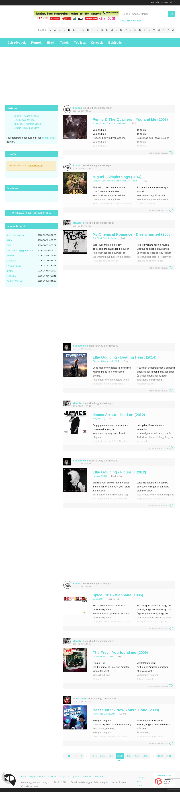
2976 (94, 756)
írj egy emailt (48, 137)
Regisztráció (168, 3)
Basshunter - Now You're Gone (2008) (126, 710)
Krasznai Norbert (15, 235)
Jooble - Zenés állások (26, 116)
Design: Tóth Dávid (141, 779)
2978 (111, 756)
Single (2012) (99, 418)
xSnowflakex (80, 345)
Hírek (50, 42)
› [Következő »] (120, 760)
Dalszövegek (16, 42)
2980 (128, 756)
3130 (160, 756)
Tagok (64, 42)
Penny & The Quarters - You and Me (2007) (130, 119)
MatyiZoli (12, 260)
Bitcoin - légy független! (26, 128)
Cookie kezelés (29, 786)
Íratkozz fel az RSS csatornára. (31, 212)
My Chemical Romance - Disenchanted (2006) (132, 234)
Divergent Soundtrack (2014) (106, 361)
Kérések (97, 42)
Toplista (79, 42)
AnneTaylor (80, 698)
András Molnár (14, 281)
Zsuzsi (10, 255)
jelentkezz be (35, 165)
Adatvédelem (119, 782)
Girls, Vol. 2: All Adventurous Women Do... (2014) (115, 181)
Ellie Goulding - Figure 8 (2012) (119, 472)
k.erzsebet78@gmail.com (20, 250)
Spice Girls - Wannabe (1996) (118, 595)
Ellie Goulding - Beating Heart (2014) (124, 357)
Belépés (155, 3)
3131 (168, 756)
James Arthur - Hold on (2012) (119, 415)
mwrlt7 (10, 270)
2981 (137, 756)
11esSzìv (11, 276)
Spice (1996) (98, 599)
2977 (102, 756)
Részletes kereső (130, 20)
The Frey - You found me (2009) (120, 653)
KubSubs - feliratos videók (28, 124)
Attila (9, 240)
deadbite (78, 222)
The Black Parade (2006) (104, 238)
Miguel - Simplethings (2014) (117, 177)
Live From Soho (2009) (103, 656)
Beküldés (115, 42)
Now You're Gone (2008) (104, 714)
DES (9, 245)
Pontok (36, 42)
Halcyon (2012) (100, 476)
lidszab (77, 108)
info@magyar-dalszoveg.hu (93, 782)
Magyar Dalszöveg (19, 21)
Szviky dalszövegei (24, 120)
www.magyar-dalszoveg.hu (35, 782)
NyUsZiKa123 (14, 265)
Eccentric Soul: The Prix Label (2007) (110, 123)
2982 (145, 756)
